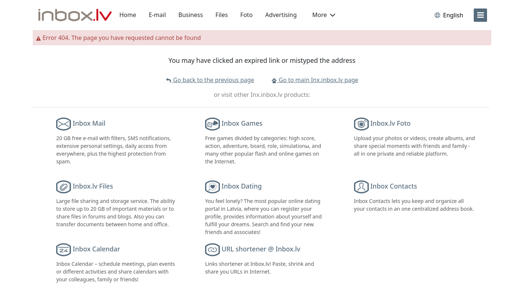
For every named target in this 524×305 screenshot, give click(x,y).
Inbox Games (241, 123)
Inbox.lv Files (93, 186)
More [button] (323, 15)
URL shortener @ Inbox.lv (260, 248)
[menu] (480, 15)
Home (127, 15)
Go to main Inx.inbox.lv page (314, 80)
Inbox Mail (89, 123)
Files (221, 15)
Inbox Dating (241, 186)
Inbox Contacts (393, 186)
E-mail (157, 15)
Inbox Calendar (96, 248)
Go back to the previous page (210, 80)
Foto (246, 15)
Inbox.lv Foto (390, 123)
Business (190, 15)
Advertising (281, 15)
